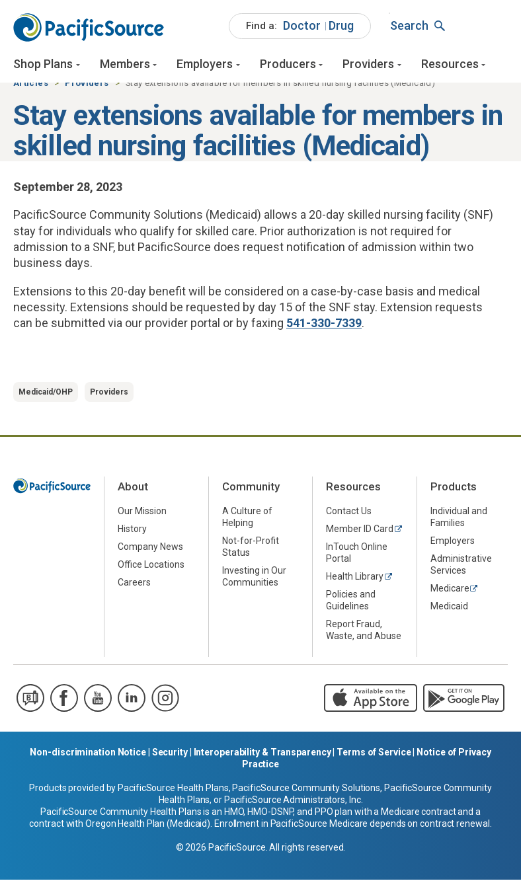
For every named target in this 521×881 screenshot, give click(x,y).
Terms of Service (374, 753)
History (132, 530)
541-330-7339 (324, 325)
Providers (368, 64)
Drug (341, 25)
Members (125, 64)
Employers (205, 64)
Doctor (302, 25)
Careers (134, 584)
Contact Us (349, 513)
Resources (450, 64)
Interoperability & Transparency (262, 753)
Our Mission (142, 513)
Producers (288, 64)
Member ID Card (359, 530)
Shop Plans (43, 64)
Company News (150, 548)
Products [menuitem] (453, 488)
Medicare (449, 590)
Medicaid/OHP (46, 394)
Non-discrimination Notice (88, 753)
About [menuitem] (133, 488)
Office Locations (151, 566)
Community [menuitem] (251, 488)
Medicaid (449, 608)
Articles (30, 85)
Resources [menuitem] (353, 488)
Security (170, 753)
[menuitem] (300, 26)
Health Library (354, 578)
